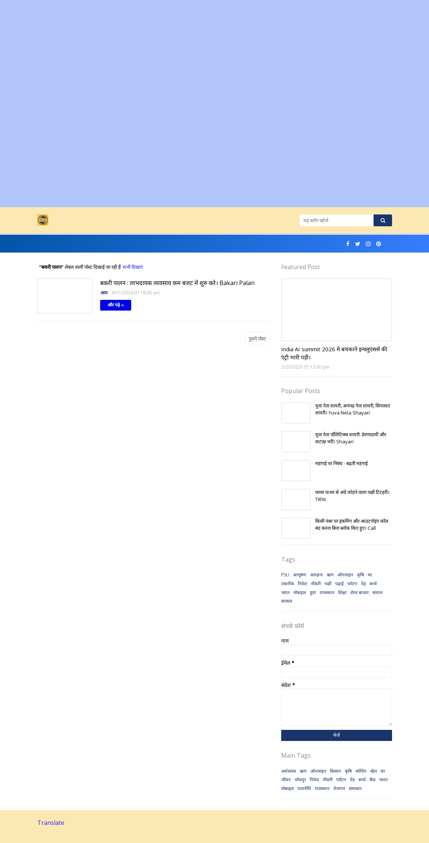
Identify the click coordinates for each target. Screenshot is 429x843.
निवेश (302, 583)
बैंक (372, 779)
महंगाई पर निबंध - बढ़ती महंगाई (341, 463)
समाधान (355, 788)
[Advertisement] (214, 52)
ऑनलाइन (345, 575)
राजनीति (304, 788)
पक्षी (327, 583)
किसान (335, 771)
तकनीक (287, 583)
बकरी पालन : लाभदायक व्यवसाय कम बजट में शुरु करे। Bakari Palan (177, 283)
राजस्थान (327, 592)
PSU (285, 575)
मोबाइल (299, 592)
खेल (373, 771)
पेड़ (363, 583)
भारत (285, 592)
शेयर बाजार (359, 592)
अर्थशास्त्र (288, 771)
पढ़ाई (339, 583)
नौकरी (316, 583)
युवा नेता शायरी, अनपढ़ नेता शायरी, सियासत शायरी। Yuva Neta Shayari (352, 409)
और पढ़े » (116, 305)
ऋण (330, 575)
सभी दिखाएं (133, 267)
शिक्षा (342, 592)
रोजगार (339, 788)
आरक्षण (316, 575)
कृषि (360, 575)
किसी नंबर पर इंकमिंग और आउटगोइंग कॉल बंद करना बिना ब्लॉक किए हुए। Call (351, 525)
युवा (313, 592)
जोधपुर (300, 779)
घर (370, 575)
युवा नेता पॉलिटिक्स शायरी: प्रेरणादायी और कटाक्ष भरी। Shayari (350, 438)
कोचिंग (361, 771)
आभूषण (299, 575)
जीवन (286, 779)
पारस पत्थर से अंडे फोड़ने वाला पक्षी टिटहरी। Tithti (352, 496)
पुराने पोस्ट (257, 338)
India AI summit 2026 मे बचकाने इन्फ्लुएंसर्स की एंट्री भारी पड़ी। (334, 353)
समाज (377, 592)
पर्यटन (352, 583)
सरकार (286, 601)
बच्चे (373, 583)
